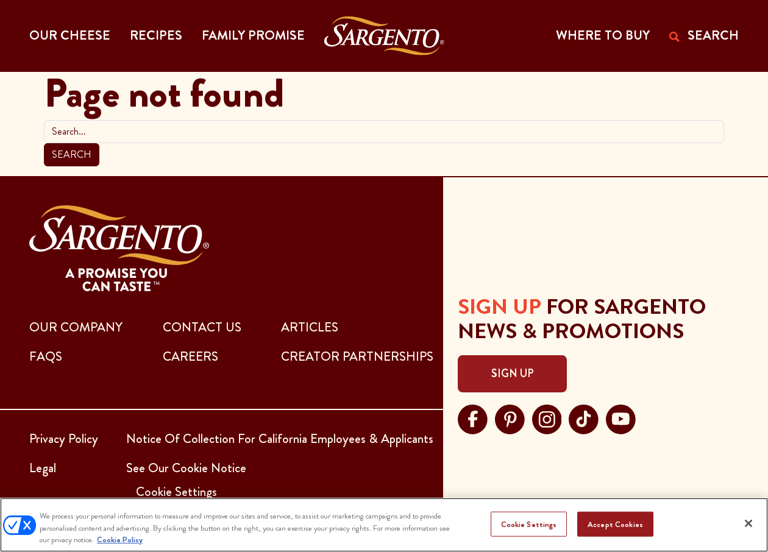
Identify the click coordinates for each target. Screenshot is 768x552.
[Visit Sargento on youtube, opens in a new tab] (621, 418)
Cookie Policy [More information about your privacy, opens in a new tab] (120, 539)
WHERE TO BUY (603, 35)
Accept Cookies (615, 523)
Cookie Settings (529, 523)
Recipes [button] (156, 35)
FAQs (45, 356)
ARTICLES (309, 327)
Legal (42, 468)
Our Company (76, 327)
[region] (384, 525)
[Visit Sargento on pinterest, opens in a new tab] (510, 418)
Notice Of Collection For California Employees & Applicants (279, 439)
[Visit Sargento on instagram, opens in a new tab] (547, 418)
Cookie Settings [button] (176, 492)
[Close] (748, 523)
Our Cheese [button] (69, 35)
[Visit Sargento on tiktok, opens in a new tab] (584, 418)
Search (71, 154)
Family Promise (253, 35)
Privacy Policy (63, 439)
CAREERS (190, 356)
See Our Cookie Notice (186, 468)
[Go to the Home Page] (384, 35)
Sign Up (512, 373)
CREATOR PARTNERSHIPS (357, 356)
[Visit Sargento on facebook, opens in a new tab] (473, 418)
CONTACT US (202, 327)
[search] (384, 131)
